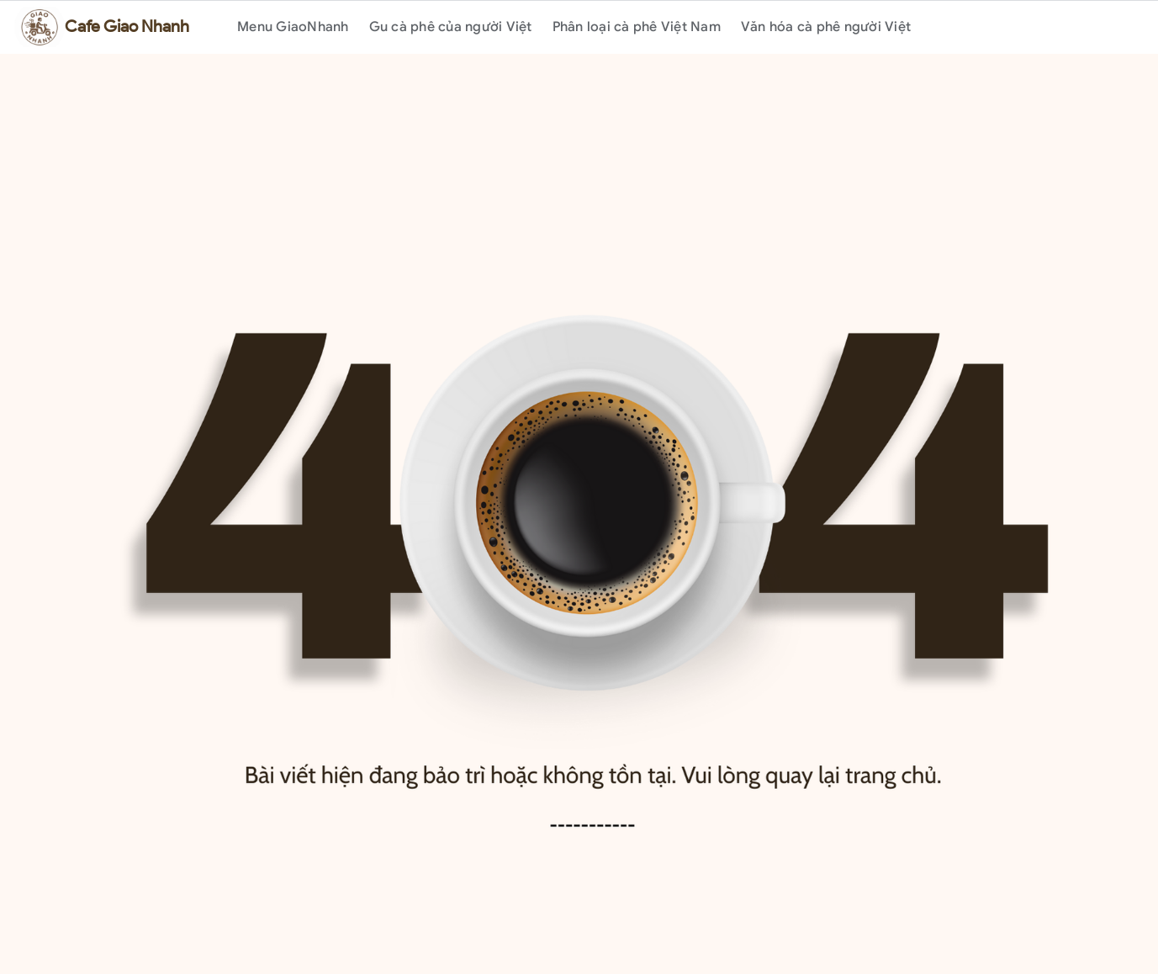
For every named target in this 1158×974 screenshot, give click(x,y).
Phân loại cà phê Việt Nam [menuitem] (637, 27)
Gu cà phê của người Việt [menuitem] (450, 27)
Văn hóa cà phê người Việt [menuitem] (826, 27)
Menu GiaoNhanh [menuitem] (293, 27)
